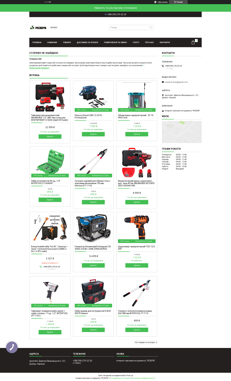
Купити (50, 136)
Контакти (165, 42)
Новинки (52, 42)
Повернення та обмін (115, 42)
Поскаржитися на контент (121, 378)
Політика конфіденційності (144, 378)
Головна (36, 42)
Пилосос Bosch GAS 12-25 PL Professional (88, 116)
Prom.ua (129, 376)
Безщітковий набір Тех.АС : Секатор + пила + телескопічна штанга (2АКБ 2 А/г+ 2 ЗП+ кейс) (49, 248)
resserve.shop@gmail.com (176, 82)
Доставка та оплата (87, 42)
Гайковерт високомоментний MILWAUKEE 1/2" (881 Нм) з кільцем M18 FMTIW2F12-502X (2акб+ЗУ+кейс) (49, 117)
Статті (136, 42)
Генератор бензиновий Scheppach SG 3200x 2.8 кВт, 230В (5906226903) (93, 247)
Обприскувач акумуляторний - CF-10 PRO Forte (135, 116)
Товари (67, 42)
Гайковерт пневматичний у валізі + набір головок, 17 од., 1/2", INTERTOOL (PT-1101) (49, 313)
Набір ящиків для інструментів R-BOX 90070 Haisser (93, 312)
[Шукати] (150, 27)
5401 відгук (163, 2)
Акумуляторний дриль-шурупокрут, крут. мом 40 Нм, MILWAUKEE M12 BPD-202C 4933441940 (136, 183)
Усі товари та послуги (145, 342)
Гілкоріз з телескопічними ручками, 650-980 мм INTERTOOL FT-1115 (135, 312)
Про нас (149, 42)
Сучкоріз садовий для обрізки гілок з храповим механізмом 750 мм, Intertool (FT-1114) (92, 183)
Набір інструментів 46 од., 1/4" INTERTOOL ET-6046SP (45, 182)
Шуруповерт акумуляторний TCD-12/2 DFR (136, 247)
